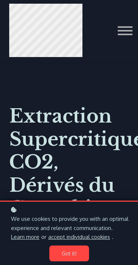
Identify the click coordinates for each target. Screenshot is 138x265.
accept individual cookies (79, 236)
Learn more (25, 236)
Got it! (69, 253)
